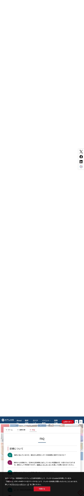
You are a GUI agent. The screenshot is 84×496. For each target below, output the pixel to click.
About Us (19, 16)
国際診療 (56, 16)
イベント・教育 (46, 16)
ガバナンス (35, 16)
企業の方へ (67, 217)
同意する (42, 489)
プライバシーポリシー (20, 484)
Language (76, 217)
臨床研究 (26, 16)
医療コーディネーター (44, 465)
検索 (81, 217)
